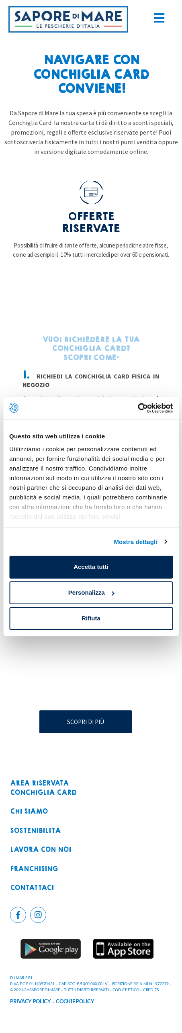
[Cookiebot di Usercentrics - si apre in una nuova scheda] (137, 408)
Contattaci (32, 888)
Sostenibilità (35, 831)
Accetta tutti (91, 566)
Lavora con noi (40, 850)
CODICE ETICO (125, 989)
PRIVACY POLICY (30, 1001)
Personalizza (91, 592)
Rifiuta (91, 618)
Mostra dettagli (135, 541)
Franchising (34, 869)
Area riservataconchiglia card (43, 788)
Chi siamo (29, 811)
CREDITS (151, 989)
